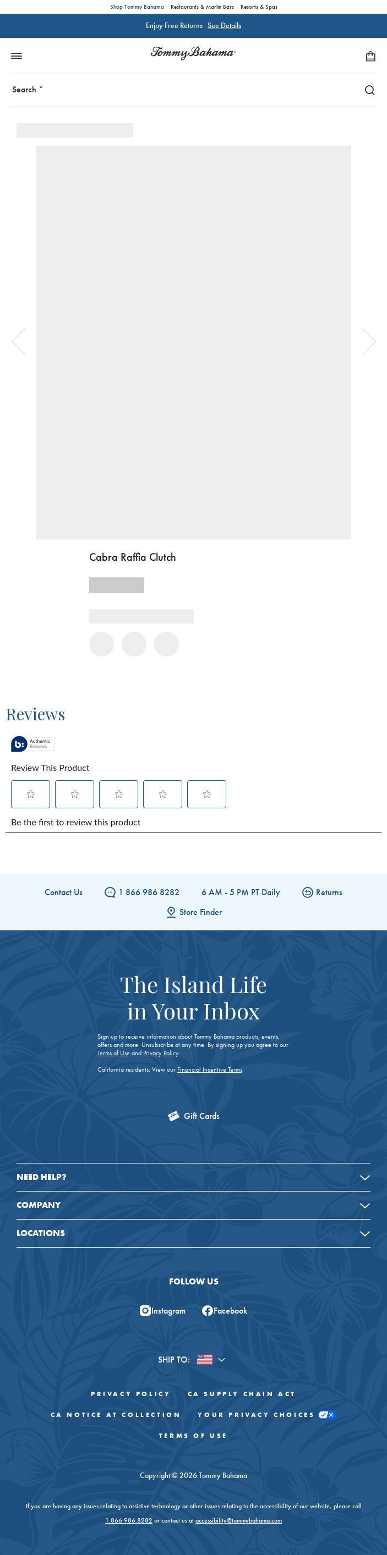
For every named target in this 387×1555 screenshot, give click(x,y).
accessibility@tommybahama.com (238, 1520)
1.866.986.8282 (128, 1520)
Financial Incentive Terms (209, 1069)
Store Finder (194, 912)
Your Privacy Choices (267, 1415)
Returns (322, 892)
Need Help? (42, 1177)
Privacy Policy (160, 1053)
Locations (41, 1233)
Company (39, 1205)
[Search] (367, 89)
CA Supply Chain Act (242, 1393)
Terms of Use (113, 1053)
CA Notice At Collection (116, 1414)
